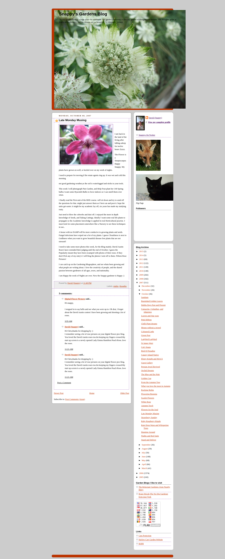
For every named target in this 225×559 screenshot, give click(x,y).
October (145, 294)
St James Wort (147, 343)
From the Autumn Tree (150, 382)
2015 (141, 251)
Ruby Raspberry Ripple (151, 421)
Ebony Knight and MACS (152, 359)
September (146, 445)
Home (91, 393)
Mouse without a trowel (151, 327)
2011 (141, 267)
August (145, 449)
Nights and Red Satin (150, 436)
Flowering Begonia (149, 394)
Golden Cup (146, 378)
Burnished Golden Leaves (152, 301)
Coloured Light (147, 331)
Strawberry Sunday (149, 417)
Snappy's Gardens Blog (83, 14)
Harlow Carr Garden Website (151, 539)
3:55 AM (68, 321)
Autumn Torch (147, 406)
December (146, 286)
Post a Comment (64, 383)
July (144, 453)
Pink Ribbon (146, 320)
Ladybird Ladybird (149, 339)
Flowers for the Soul (149, 409)
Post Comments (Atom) (75, 399)
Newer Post (59, 393)
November (146, 290)
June (144, 456)
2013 (141, 259)
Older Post (124, 393)
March (145, 468)
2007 (141, 282)
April (144, 464)
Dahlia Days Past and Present (153, 305)
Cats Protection (145, 536)
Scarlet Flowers (147, 398)
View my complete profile (159, 122)
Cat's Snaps (146, 347)
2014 (141, 255)
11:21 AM (69, 349)
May (144, 460)
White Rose (146, 402)
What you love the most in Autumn (155, 386)
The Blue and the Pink (150, 374)
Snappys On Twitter (147, 135)
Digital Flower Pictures (75, 299)
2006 (141, 473)
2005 (141, 477)
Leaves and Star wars (150, 316)
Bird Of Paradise (148, 351)
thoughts (123, 286)
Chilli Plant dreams (149, 324)
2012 (141, 263)
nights (115, 286)
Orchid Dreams (147, 370)
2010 (141, 271)
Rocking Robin (147, 390)
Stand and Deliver (148, 440)
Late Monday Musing (150, 413)
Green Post (145, 335)
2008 (141, 279)
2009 (141, 275)
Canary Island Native (150, 355)
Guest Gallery (147, 363)
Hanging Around (148, 432)
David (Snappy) (72, 327)
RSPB (141, 544)
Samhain (144, 297)
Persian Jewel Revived (150, 367)
